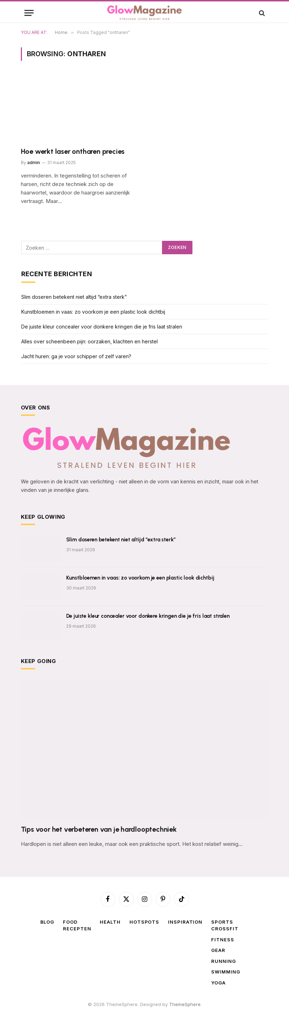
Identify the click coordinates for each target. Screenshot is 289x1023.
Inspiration (185, 922)
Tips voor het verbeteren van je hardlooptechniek (99, 829)
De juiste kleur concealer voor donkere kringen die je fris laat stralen (101, 327)
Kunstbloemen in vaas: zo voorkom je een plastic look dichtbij (93, 312)
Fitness (222, 939)
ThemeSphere (185, 1004)
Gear (218, 950)
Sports (222, 922)
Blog (47, 922)
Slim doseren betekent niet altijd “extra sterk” (74, 297)
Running (223, 961)
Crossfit (224, 928)
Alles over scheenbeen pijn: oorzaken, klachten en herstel (89, 341)
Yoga (218, 983)
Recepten (77, 928)
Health (110, 922)
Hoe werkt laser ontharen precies (73, 151)
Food (70, 922)
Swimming (225, 972)
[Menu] (29, 13)
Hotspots (144, 922)
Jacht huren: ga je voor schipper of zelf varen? (76, 356)
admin (33, 162)
